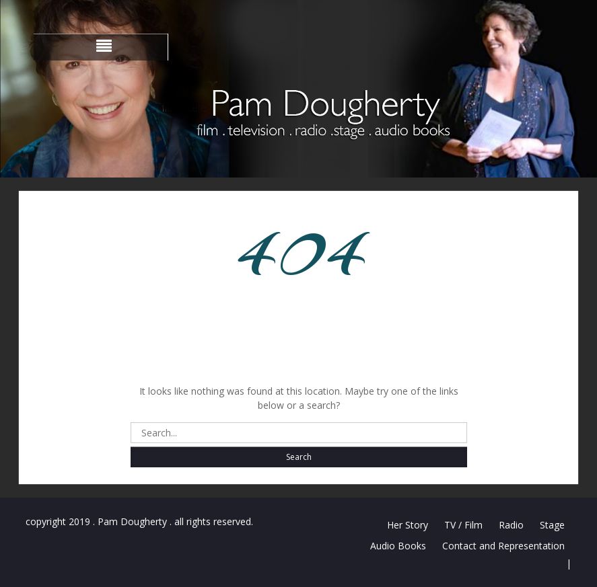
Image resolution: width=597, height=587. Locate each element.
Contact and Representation (503, 545)
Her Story (407, 524)
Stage (552, 524)
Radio (511, 524)
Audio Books (398, 545)
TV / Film (463, 524)
